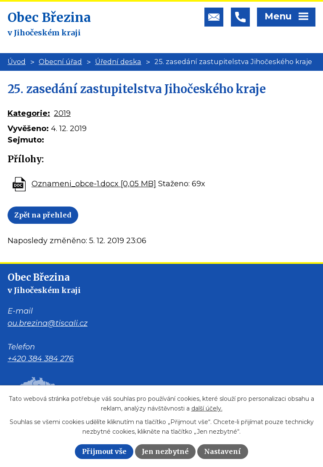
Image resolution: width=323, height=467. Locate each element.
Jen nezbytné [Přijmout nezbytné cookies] (165, 451)
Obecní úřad (60, 61)
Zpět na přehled (42, 215)
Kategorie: (29, 113)
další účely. (206, 408)
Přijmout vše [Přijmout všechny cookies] (104, 451)
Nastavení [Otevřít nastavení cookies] (222, 451)
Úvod (17, 61)
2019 (62, 113)
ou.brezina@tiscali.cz (47, 323)
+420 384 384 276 (41, 358)
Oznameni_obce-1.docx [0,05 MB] (94, 183)
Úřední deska (118, 61)
